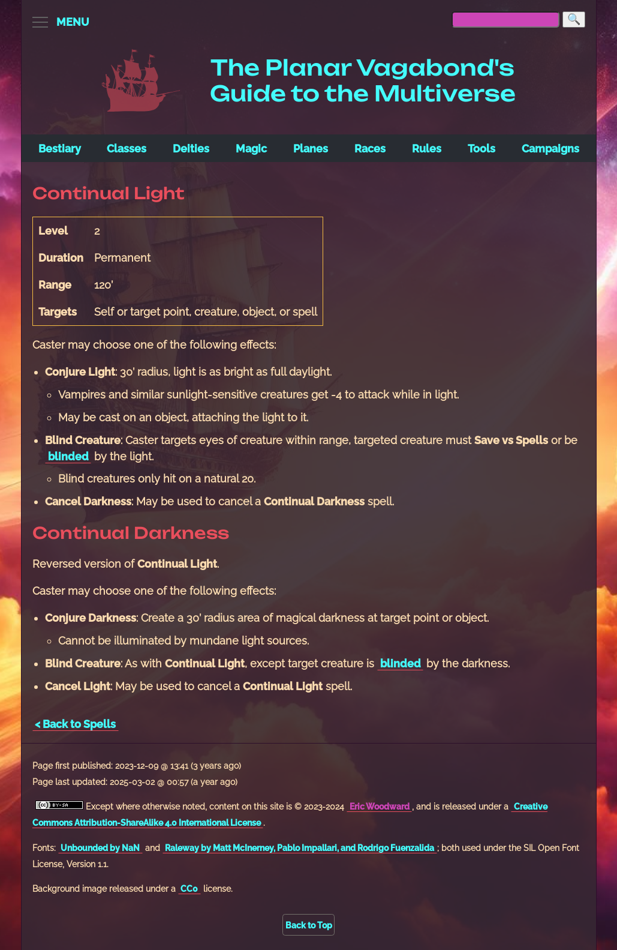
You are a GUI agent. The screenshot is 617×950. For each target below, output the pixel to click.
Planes (310, 148)
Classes (126, 148)
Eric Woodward (380, 806)
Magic (251, 148)
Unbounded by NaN (100, 848)
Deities (191, 148)
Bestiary (59, 148)
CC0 (189, 888)
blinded (68, 456)
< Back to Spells (75, 724)
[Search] (573, 19)
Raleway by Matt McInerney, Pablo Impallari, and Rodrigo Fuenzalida (299, 848)
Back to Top (308, 925)
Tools (481, 148)
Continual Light (108, 193)
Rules (426, 148)
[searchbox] (505, 19)
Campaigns (550, 148)
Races (370, 148)
